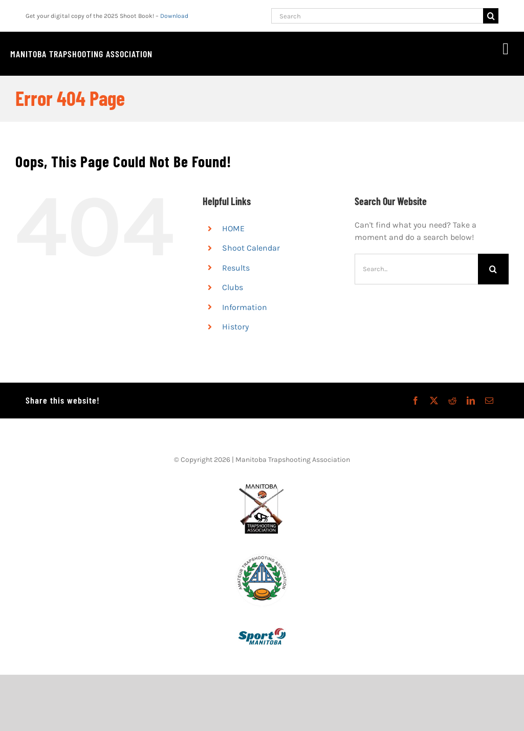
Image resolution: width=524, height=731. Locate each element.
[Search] (377, 16)
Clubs (232, 287)
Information (244, 307)
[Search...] (416, 269)
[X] (434, 400)
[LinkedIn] (471, 400)
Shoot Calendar (251, 248)
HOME (233, 228)
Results (236, 268)
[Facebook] (415, 400)
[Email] (489, 400)
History (235, 326)
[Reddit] (452, 400)
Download (174, 15)
